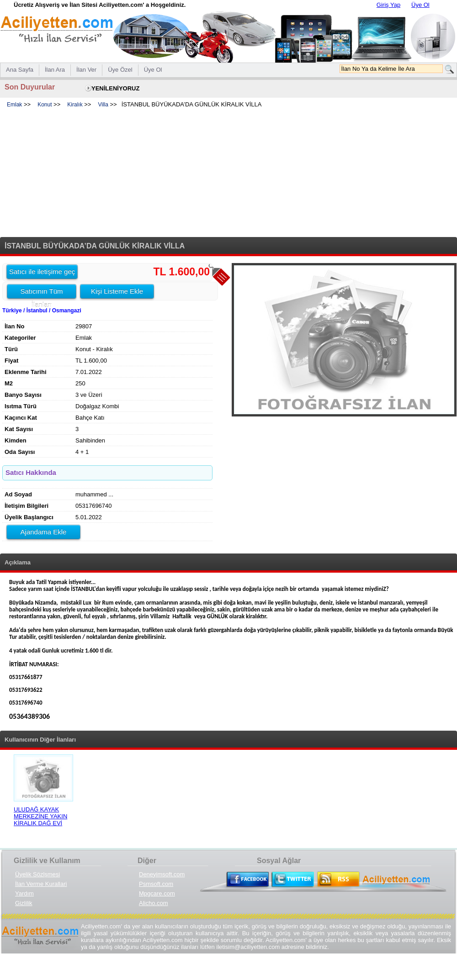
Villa (103, 104)
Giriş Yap (388, 4)
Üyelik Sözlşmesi (37, 874)
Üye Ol (420, 4)
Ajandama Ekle (44, 532)
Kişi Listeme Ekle (117, 291)
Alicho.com (153, 903)
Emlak (14, 104)
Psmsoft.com (156, 883)
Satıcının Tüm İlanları (41, 292)
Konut (44, 104)
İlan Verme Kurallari (41, 883)
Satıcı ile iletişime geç (42, 271)
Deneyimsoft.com (162, 874)
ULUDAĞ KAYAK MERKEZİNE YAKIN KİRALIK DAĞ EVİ (40, 816)
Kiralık (74, 104)
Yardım (24, 893)
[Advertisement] (228, 173)
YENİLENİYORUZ (115, 88)
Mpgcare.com (157, 893)
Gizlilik (23, 903)
